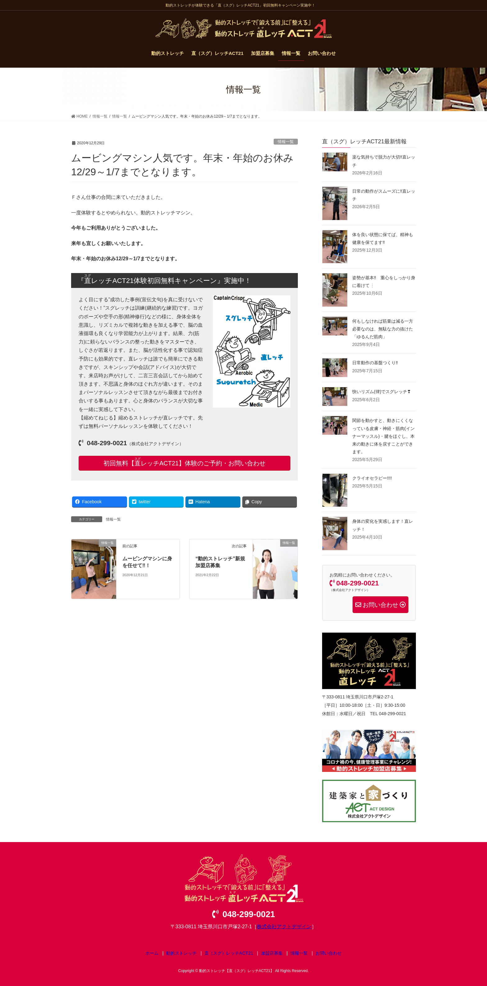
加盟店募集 (272, 953)
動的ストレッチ (181, 953)
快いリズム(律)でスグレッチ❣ (381, 391)
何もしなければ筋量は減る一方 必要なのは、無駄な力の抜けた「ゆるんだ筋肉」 (382, 329)
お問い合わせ (329, 953)
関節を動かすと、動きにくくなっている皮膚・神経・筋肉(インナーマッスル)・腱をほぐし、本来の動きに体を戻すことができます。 (383, 436)
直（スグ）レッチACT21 (228, 953)
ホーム (151, 953)
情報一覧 (286, 141)
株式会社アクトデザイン (284, 926)
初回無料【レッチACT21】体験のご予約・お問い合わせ (184, 462)
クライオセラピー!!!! (372, 478)
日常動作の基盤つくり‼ (375, 362)
